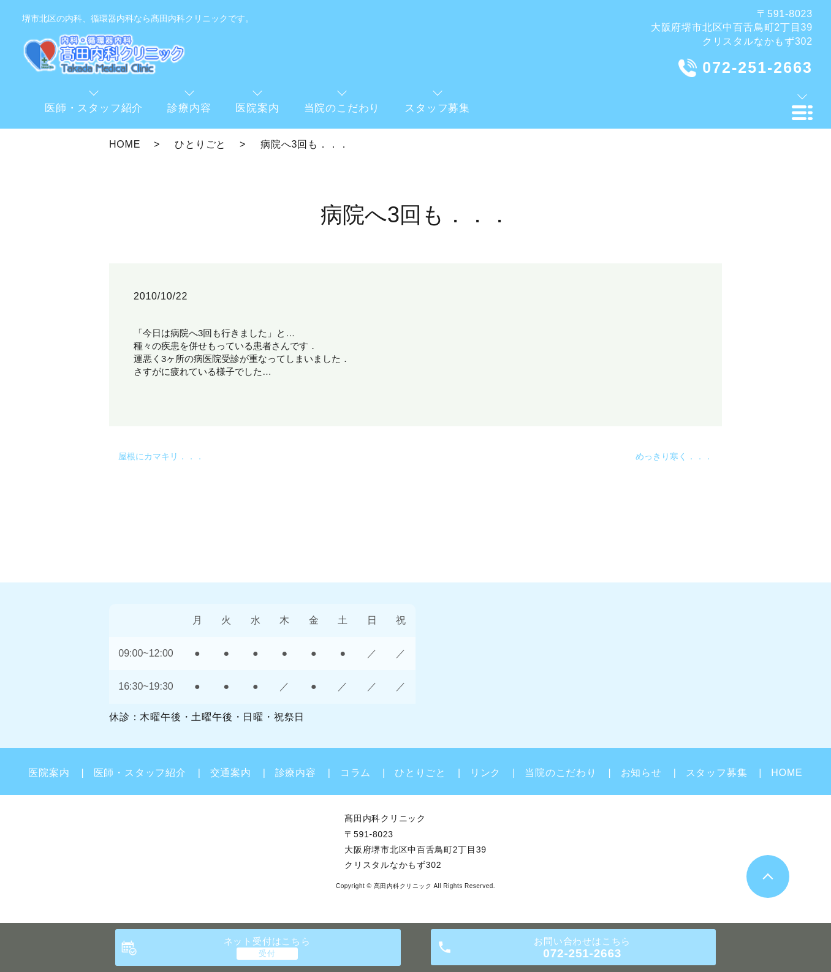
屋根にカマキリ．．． (161, 456)
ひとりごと (200, 144)
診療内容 (295, 772)
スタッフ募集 (717, 772)
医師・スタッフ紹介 (140, 772)
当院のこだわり (561, 772)
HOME (124, 144)
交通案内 (230, 772)
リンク (485, 772)
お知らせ (641, 772)
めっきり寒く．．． (674, 456)
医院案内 (48, 772)
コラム (355, 772)
